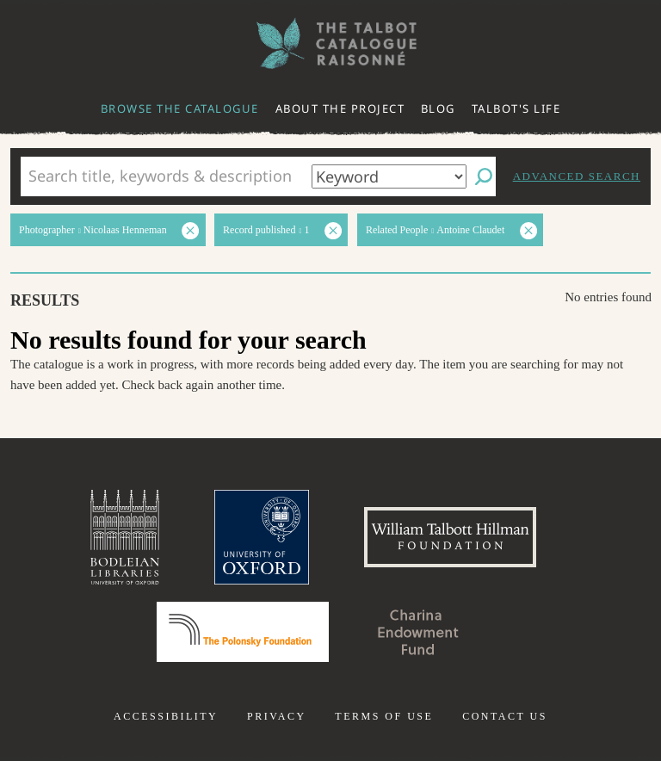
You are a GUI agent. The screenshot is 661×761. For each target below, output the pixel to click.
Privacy (276, 716)
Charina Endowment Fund (418, 632)
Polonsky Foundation (243, 632)
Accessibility (166, 716)
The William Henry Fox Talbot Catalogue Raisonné (330, 43)
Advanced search (576, 176)
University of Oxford (261, 537)
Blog (438, 108)
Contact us (504, 716)
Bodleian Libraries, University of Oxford (124, 537)
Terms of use (384, 716)
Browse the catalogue (180, 108)
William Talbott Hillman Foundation (450, 537)
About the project (340, 108)
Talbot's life (516, 108)
